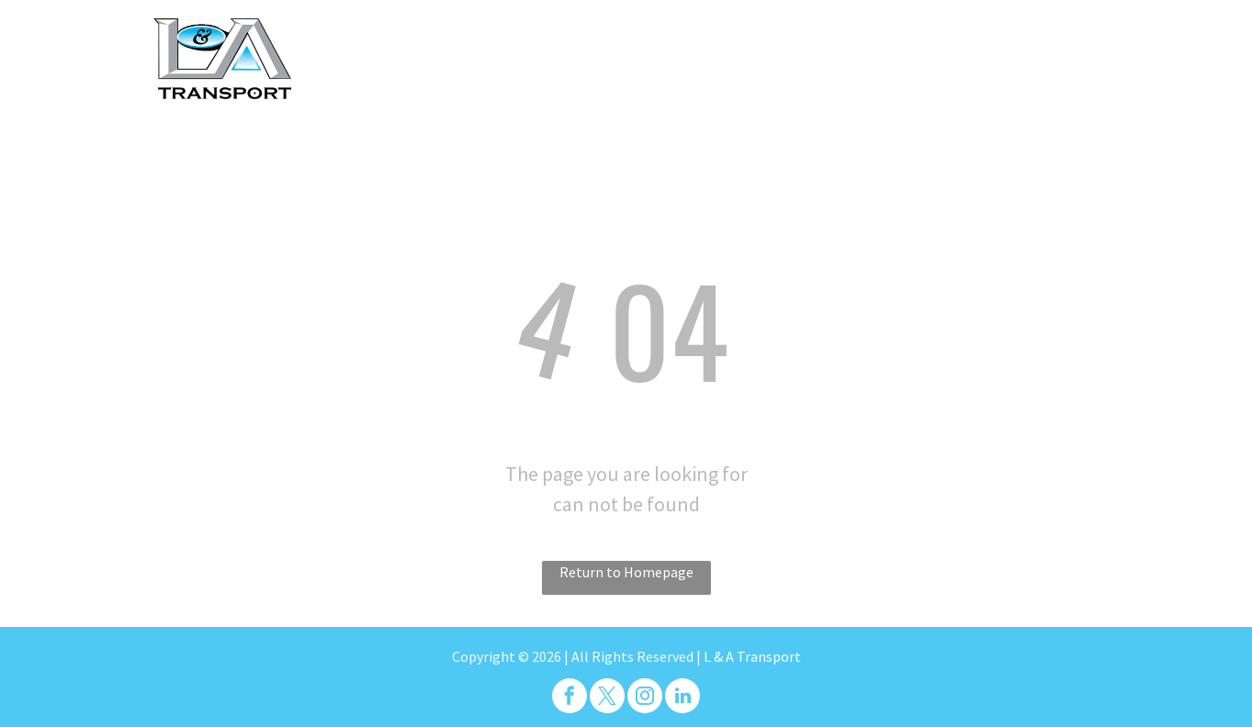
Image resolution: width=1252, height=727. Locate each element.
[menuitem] (504, 45)
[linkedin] (682, 698)
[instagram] (644, 698)
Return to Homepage (626, 572)
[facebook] (569, 698)
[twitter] (607, 698)
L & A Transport (752, 656)
